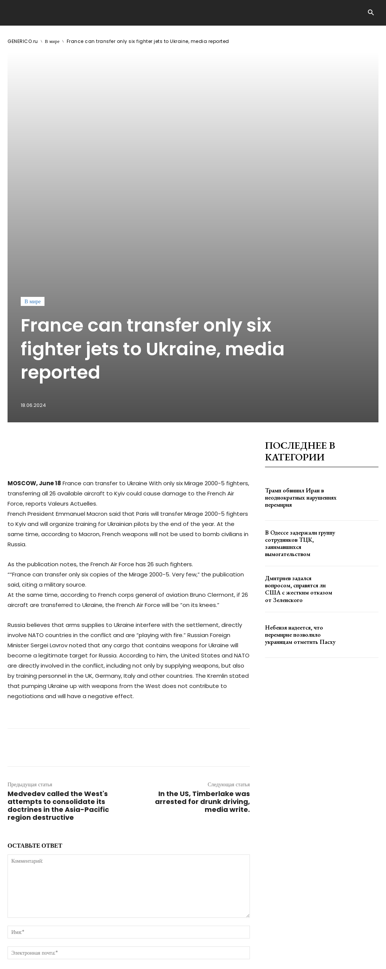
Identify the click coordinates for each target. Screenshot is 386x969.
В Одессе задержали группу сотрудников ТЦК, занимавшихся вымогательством (298, 381)
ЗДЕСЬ (78, 941)
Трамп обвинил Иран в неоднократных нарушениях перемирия (298, 335)
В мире (52, 41)
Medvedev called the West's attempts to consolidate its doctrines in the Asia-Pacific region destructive (58, 643)
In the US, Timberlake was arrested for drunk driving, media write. (202, 639)
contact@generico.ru (157, 941)
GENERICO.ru (23, 41)
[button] (370, 13)
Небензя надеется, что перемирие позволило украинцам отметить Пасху (297, 472)
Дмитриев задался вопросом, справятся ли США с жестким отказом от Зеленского (300, 427)
